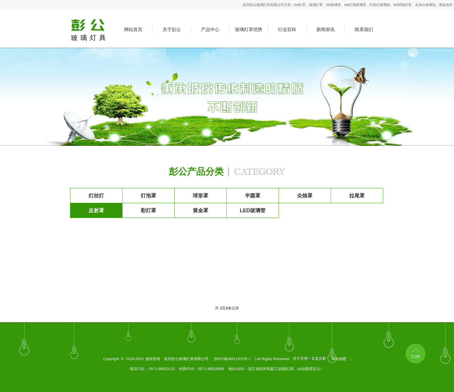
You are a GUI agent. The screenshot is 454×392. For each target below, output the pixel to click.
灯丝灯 (96, 196)
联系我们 (364, 29)
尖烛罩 (304, 196)
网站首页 (133, 29)
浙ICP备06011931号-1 (232, 359)
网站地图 (339, 359)
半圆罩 (252, 196)
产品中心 (210, 29)
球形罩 (200, 196)
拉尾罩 (357, 196)
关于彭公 (172, 29)
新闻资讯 (325, 29)
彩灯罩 (148, 210)
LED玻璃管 (252, 210)
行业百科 (287, 29)
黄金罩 (200, 210)
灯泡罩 (148, 196)
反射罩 (96, 210)
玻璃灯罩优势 (248, 29)
